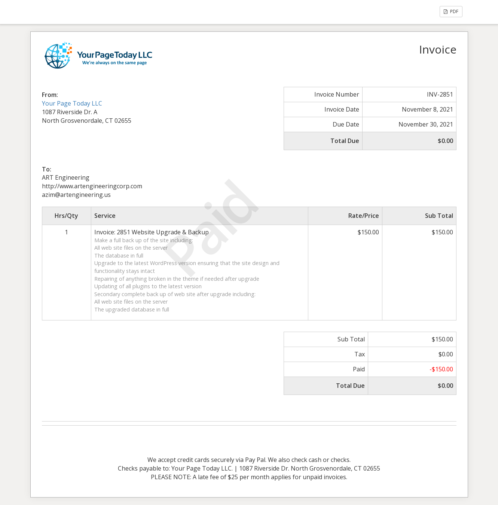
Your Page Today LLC (72, 103)
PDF (451, 11)
